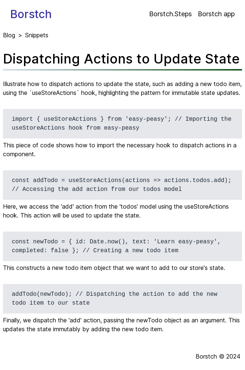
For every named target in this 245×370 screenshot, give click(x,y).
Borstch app (216, 14)
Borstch (31, 14)
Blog (9, 35)
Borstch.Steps (170, 14)
